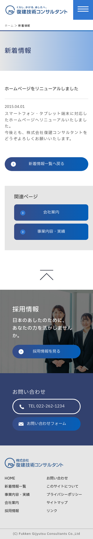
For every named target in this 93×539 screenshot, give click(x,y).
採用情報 (12, 511)
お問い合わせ (57, 478)
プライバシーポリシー (64, 494)
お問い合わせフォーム (42, 424)
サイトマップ (57, 502)
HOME (10, 478)
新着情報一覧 (15, 486)
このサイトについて (63, 486)
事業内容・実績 (42, 231)
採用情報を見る (40, 351)
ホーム (9, 25)
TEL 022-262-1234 (41, 406)
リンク (52, 511)
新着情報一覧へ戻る (37, 164)
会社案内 (39, 212)
